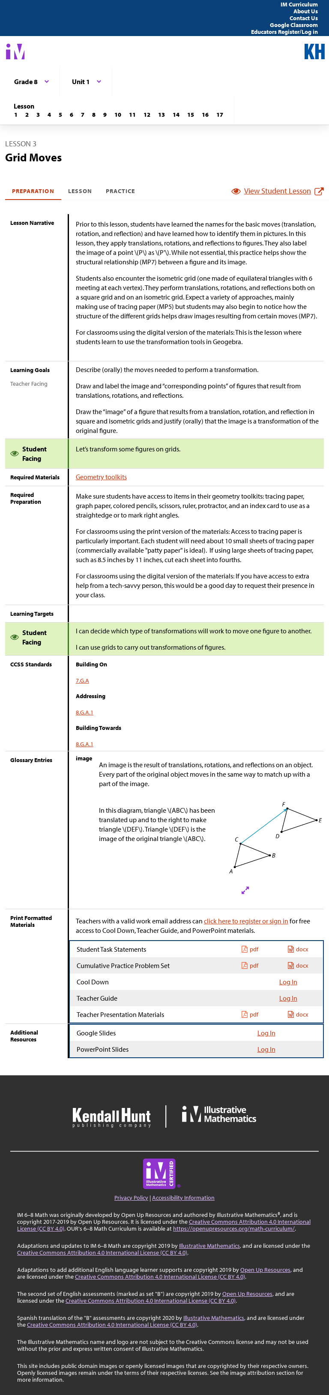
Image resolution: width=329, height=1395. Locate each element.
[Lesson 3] (38, 114)
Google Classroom (294, 24)
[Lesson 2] (27, 114)
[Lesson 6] (71, 114)
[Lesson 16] (205, 114)
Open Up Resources (265, 1270)
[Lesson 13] (161, 114)
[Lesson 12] (147, 114)
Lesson (80, 191)
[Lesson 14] (176, 114)
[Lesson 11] (132, 114)
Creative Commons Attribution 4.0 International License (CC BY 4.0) (102, 1252)
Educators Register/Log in (284, 31)
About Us (305, 11)
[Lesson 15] (190, 114)
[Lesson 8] (93, 114)
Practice (120, 191)
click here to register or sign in (246, 921)
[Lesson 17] (219, 114)
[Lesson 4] (49, 114)
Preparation (33, 191)
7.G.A (82, 680)
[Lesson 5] (60, 114)
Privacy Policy (131, 1197)
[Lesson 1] (15, 114)
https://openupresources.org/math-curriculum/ (234, 1228)
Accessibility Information (183, 1197)
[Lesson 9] (105, 114)
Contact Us (304, 18)
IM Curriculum (299, 4)
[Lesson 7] (82, 114)
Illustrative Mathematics (209, 1246)
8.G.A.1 (84, 712)
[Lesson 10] (118, 114)
